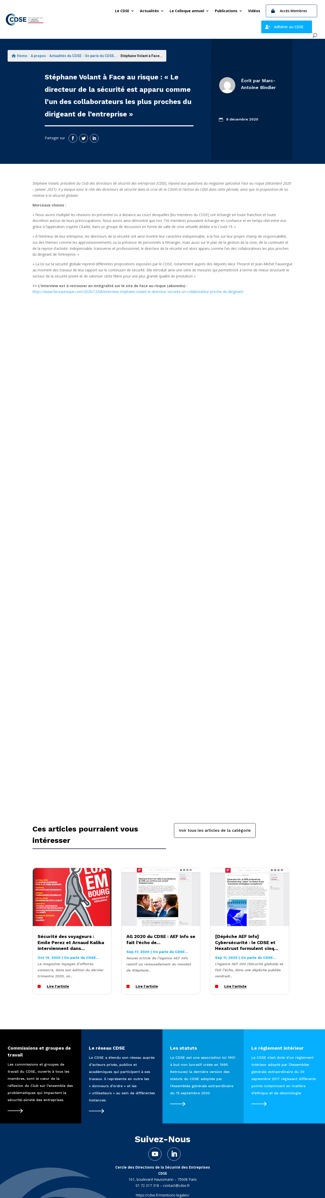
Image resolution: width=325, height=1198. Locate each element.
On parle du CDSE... (101, 56)
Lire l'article (58, 986)
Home (19, 56)
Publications (226, 10)
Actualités (149, 10)
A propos (38, 56)
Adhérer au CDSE (288, 26)
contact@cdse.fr (176, 1185)
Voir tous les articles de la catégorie (215, 830)
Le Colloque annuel (187, 10)
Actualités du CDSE (65, 56)
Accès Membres (293, 10)
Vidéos (254, 10)
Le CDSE (122, 10)
